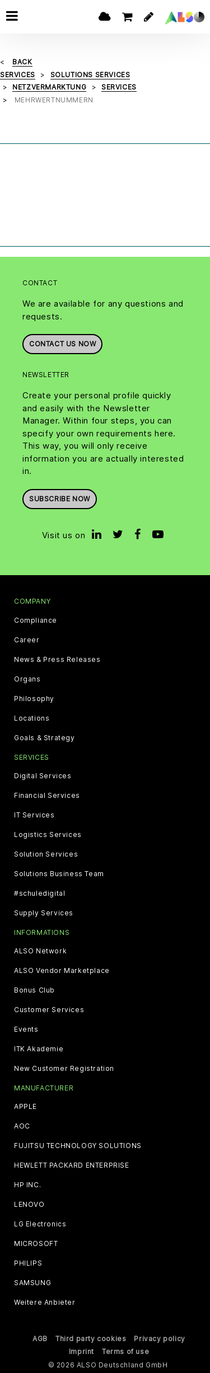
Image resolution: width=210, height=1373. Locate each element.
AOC (22, 1126)
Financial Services (47, 796)
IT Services (34, 815)
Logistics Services (48, 835)
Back (22, 62)
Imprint (81, 1351)
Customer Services (49, 1010)
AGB (40, 1338)
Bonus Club (34, 990)
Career (27, 640)
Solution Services (46, 854)
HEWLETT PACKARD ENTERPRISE (71, 1165)
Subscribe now (59, 499)
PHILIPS (28, 1263)
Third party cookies (90, 1338)
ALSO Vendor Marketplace (62, 971)
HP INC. (27, 1185)
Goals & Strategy (44, 738)
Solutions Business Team (59, 874)
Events (26, 1029)
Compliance (35, 620)
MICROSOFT (36, 1244)
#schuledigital (39, 893)
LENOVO (29, 1205)
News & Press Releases (57, 660)
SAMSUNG (32, 1283)
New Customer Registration (64, 1069)
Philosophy (34, 699)
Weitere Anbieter (45, 1302)
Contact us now (62, 344)
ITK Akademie (38, 1049)
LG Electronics (40, 1224)
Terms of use (125, 1351)
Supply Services (43, 913)
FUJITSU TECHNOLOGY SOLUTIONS (78, 1146)
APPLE (25, 1107)
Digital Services (43, 776)
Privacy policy (159, 1338)
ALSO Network (40, 951)
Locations (31, 718)
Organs (27, 679)
